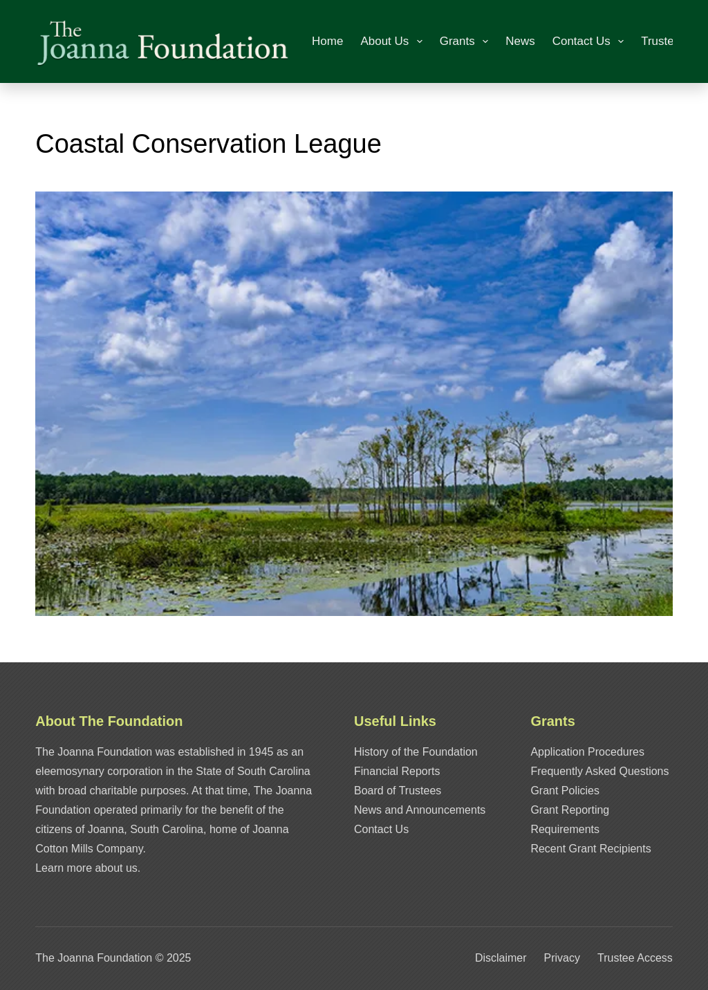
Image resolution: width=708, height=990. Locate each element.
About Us (393, 41)
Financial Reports (397, 771)
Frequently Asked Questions (599, 771)
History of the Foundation (416, 752)
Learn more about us (86, 868)
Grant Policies (564, 790)
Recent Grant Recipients (590, 848)
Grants (467, 41)
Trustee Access (635, 958)
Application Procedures (587, 752)
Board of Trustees (397, 790)
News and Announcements (419, 810)
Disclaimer (501, 958)
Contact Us (590, 41)
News (520, 41)
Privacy (562, 958)
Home (327, 41)
